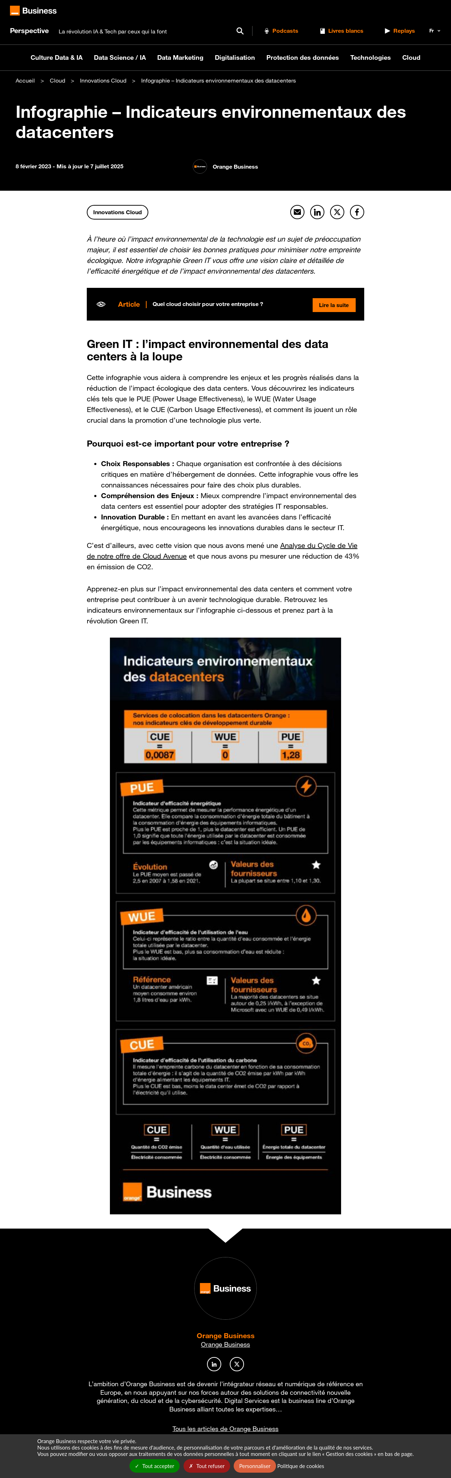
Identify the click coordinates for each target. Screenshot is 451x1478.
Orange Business (226, 1335)
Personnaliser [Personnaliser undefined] (254, 1466)
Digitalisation (235, 57)
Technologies (370, 57)
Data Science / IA (120, 57)
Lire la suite (332, 304)
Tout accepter (154, 1466)
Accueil (25, 80)
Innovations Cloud (103, 80)
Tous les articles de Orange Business (225, 1428)
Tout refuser (207, 1466)
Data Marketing (180, 57)
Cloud (411, 57)
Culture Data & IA (57, 57)
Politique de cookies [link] (300, 1466)
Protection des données (302, 57)
